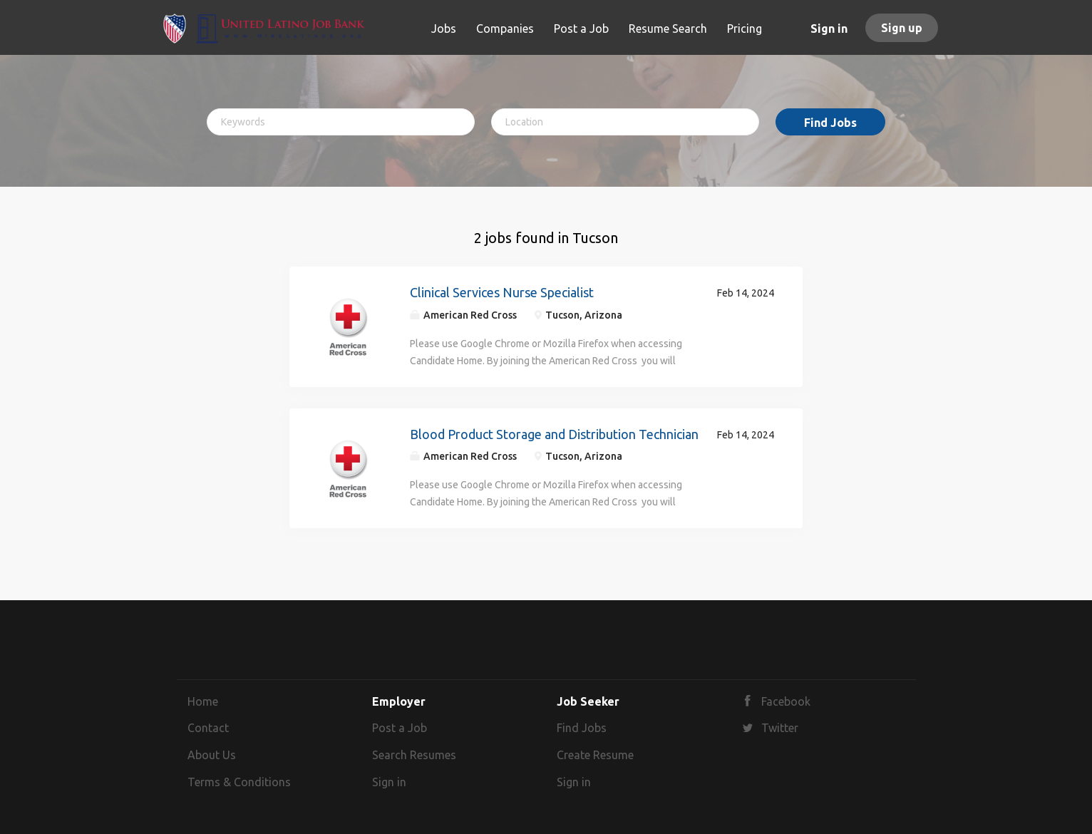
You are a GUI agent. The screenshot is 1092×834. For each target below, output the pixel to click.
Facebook (785, 701)
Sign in (829, 28)
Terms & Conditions (239, 782)
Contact (208, 727)
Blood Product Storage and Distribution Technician (554, 434)
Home (202, 701)
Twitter (779, 727)
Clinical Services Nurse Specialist (502, 292)
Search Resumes (414, 754)
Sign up (901, 27)
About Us (211, 754)
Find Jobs (830, 122)
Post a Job (399, 727)
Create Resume (595, 754)
